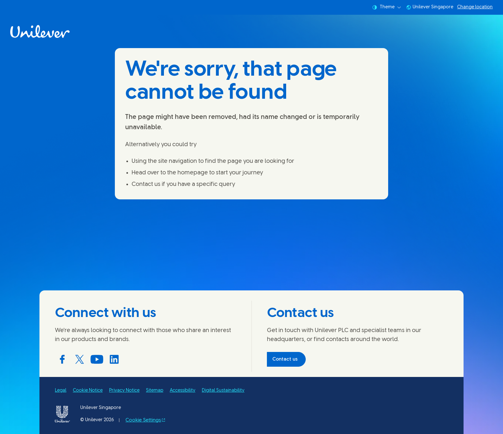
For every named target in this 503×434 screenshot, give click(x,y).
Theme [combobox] (386, 7)
